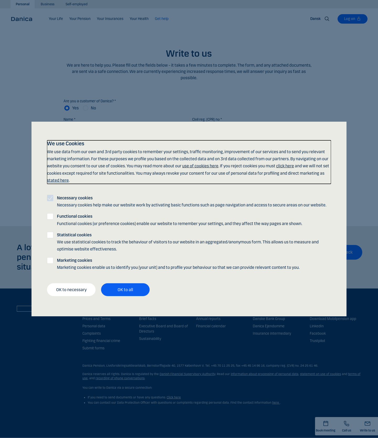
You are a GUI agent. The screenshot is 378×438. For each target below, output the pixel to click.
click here (285, 165)
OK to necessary (71, 289)
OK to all (125, 289)
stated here (58, 180)
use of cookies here (200, 165)
